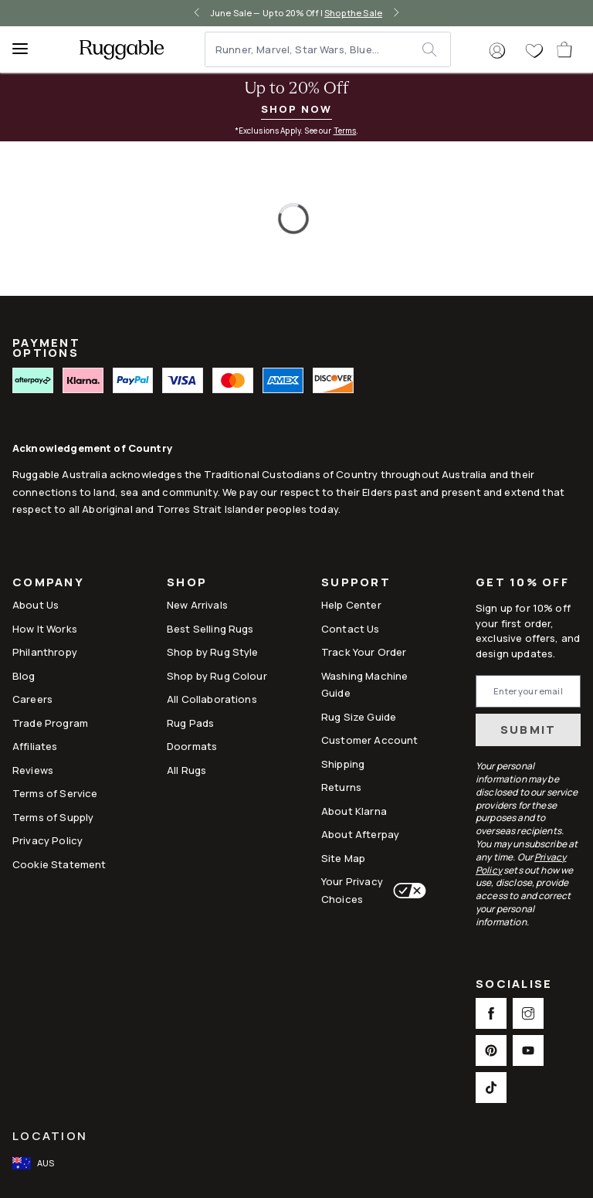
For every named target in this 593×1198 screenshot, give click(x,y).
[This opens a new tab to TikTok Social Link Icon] (491, 1087)
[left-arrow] (197, 13)
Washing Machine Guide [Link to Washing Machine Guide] (364, 684)
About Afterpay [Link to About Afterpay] (360, 834)
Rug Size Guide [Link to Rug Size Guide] (358, 717)
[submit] (435, 49)
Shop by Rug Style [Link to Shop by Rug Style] (213, 652)
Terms (345, 130)
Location (49, 1136)
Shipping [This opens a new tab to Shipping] (342, 764)
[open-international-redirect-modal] (34, 1163)
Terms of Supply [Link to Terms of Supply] (52, 817)
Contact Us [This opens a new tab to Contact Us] (350, 629)
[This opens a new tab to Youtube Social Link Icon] (528, 1050)
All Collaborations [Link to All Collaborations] (212, 699)
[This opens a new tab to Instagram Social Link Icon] (528, 1013)
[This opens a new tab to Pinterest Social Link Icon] (491, 1050)
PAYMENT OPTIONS (46, 347)
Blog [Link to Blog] (24, 676)
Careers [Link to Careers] (32, 699)
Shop (187, 583)
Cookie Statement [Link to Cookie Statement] (59, 864)
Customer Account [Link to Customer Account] (369, 740)
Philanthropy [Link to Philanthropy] (44, 652)
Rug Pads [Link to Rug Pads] (190, 723)
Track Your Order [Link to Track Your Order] (363, 652)
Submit (528, 729)
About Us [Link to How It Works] (35, 605)
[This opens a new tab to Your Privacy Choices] (406, 890)
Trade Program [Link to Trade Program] (50, 723)
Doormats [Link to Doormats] (192, 746)
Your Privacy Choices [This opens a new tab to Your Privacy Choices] (352, 889)
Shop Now (296, 109)
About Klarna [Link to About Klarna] (354, 811)
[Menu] (27, 49)
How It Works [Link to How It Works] (44, 629)
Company (48, 583)
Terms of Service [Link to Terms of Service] (54, 793)
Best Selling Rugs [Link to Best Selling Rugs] (210, 629)
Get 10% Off (522, 582)
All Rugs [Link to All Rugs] (186, 770)
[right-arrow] (396, 13)
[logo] (121, 49)
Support (356, 583)
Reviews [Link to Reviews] (32, 770)
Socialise (514, 985)
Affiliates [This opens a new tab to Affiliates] (35, 746)
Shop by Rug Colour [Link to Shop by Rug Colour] (217, 676)
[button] (497, 51)
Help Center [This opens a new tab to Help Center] (351, 605)
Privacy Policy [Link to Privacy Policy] (47, 840)
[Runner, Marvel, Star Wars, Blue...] (314, 49)
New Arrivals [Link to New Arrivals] (197, 605)
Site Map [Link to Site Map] (343, 858)
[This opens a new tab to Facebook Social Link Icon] (491, 1013)
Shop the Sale (353, 13)
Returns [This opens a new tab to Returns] (341, 787)
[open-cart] (565, 49)
